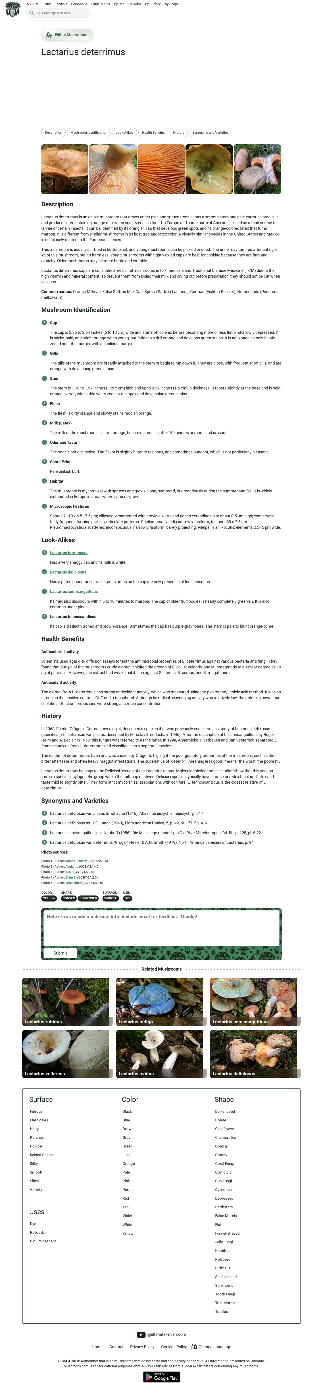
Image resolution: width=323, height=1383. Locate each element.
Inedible (61, 4)
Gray (126, 1143)
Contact (116, 1354)
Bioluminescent (43, 1247)
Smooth (110, 898)
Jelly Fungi (224, 1248)
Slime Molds (100, 4)
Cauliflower (224, 1134)
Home (97, 1354)
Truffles (221, 1318)
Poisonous (79, 4)
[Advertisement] (161, 94)
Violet (127, 1222)
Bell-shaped (225, 1116)
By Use (119, 4)
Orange (129, 1169)
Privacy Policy (142, 1354)
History (178, 133)
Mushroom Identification (89, 133)
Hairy (34, 1134)
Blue (126, 1125)
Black (127, 1116)
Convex (69, 898)
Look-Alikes (124, 133)
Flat (218, 1230)
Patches (37, 1143)
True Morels (225, 1310)
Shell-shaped (226, 1283)
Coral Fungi (224, 1169)
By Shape (172, 4)
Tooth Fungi (225, 1301)
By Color (134, 4)
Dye (128, 898)
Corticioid (223, 1178)
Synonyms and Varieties (211, 133)
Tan (126, 1213)
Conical (221, 1151)
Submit (60, 953)
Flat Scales (39, 1125)
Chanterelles (225, 1143)
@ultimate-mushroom (161, 1342)
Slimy (34, 1186)
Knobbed (223, 1257)
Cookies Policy (174, 1354)
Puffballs (223, 1274)
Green (128, 1151)
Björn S (70, 877)
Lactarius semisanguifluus (74, 591)
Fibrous (36, 1116)
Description (53, 133)
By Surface (153, 4)
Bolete (220, 1125)
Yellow (49, 898)
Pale (126, 1178)
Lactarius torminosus (69, 552)
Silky (34, 1169)
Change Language (211, 1354)
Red (126, 1204)
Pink (126, 1186)
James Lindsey (76, 861)
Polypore (223, 1266)
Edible (47, 4)
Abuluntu (71, 866)
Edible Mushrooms (67, 34)
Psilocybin (38, 1238)
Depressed (88, 898)
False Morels (226, 1222)
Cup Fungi (223, 1186)
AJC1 (69, 872)
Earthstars (224, 1213)
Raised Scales (41, 1160)
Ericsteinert (73, 883)
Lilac (126, 1160)
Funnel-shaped (227, 1239)
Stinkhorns (224, 1292)
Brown (128, 1134)
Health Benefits (153, 133)
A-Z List (32, 4)
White (127, 1230)
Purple (128, 1195)
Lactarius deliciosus (68, 572)
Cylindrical (224, 1195)
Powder (36, 1151)
